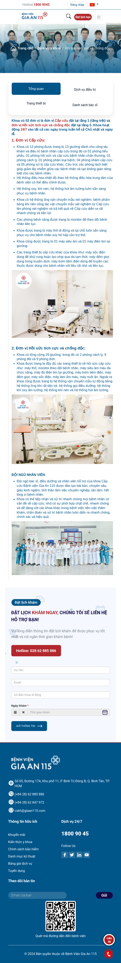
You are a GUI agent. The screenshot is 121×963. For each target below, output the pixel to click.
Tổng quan (36, 89)
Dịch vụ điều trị (85, 90)
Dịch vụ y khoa (49, 48)
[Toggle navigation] (98, 17)
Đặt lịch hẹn (83, 17)
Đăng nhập (77, 4)
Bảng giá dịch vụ (20, 864)
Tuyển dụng (16, 871)
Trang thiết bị (36, 103)
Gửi (104, 895)
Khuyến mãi (16, 835)
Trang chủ (25, 48)
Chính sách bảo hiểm (23, 849)
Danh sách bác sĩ (85, 105)
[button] (94, 4)
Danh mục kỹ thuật (21, 856)
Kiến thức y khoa (20, 842)
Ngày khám (19, 705)
